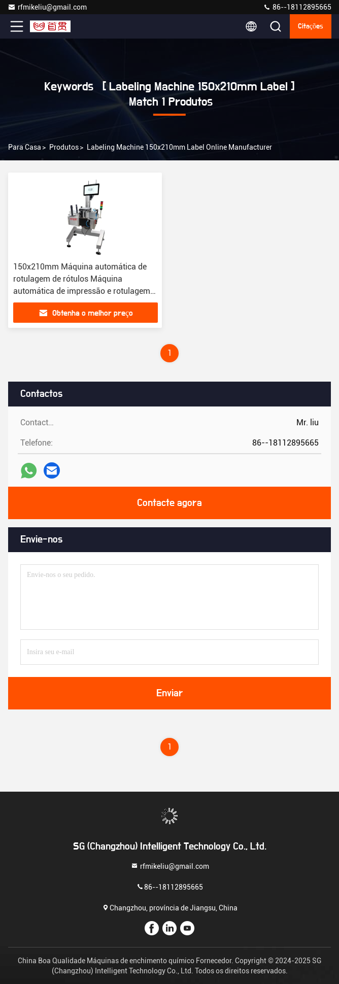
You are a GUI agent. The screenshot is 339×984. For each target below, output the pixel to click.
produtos (64, 147)
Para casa (24, 147)
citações (310, 26)
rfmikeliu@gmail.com (47, 7)
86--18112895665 (297, 7)
